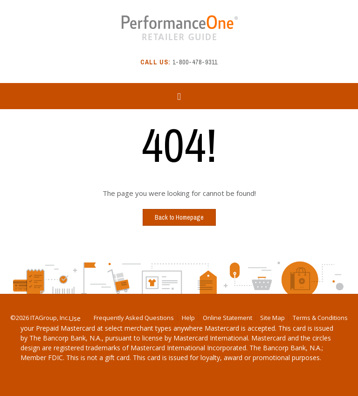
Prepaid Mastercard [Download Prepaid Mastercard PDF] (65, 328)
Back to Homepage (179, 217)
